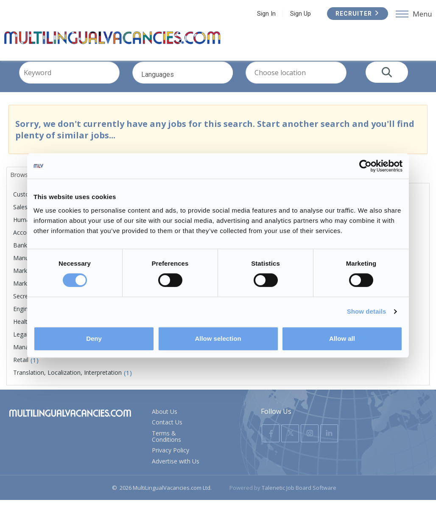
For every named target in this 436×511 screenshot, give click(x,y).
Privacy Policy (170, 461)
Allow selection (218, 338)
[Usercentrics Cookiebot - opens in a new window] (365, 166)
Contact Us (167, 433)
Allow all (342, 338)
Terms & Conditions (166, 447)
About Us (164, 422)
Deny (94, 338)
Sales (20, 218)
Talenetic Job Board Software (299, 499)
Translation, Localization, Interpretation (67, 383)
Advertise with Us (175, 472)
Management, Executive (46, 358)
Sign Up (340, 13)
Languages (192, 88)
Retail (20, 371)
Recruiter (398, 13)
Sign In (306, 13)
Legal (20, 345)
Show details (366, 311)
